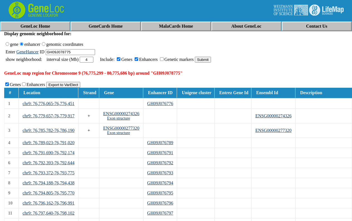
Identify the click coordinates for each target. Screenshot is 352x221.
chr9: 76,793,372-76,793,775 (48, 172)
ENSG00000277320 (121, 128)
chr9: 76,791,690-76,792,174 (48, 152)
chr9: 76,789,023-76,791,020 (48, 142)
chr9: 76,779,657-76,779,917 (48, 115)
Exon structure (118, 118)
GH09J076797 (160, 213)
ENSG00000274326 (121, 113)
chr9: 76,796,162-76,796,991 (48, 203)
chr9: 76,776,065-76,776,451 (48, 103)
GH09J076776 (160, 103)
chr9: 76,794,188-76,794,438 (48, 182)
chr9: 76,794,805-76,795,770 (48, 193)
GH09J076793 (160, 172)
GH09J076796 (160, 203)
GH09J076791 (160, 152)
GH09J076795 (160, 193)
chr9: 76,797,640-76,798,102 (48, 213)
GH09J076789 (160, 142)
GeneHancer (27, 51)
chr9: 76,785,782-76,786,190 (48, 130)
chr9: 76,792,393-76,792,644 (48, 162)
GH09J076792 (160, 162)
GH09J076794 (160, 182)
